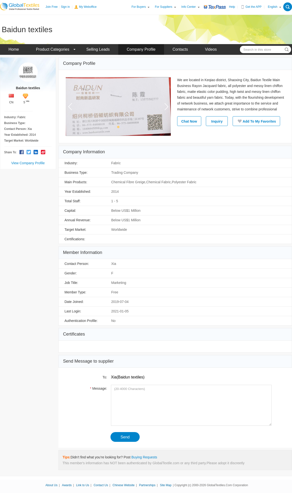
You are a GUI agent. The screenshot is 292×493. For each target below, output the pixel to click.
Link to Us (82, 485)
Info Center (188, 7)
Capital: (70, 211)
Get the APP (254, 7)
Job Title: (71, 283)
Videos (211, 49)
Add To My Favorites (256, 121)
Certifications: (74, 239)
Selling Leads (98, 49)
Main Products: (75, 182)
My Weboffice (88, 7)
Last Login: (72, 311)
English (272, 7)
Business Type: (76, 172)
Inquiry (217, 121)
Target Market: (75, 230)
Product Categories (52, 49)
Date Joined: (74, 302)
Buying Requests (144, 457)
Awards (67, 485)
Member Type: (75, 292)
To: (103, 377)
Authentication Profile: (81, 321)
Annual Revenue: (77, 220)
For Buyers (139, 7)
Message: (98, 388)
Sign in (65, 7)
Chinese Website (123, 485)
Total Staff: (72, 201)
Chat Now (189, 121)
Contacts (180, 49)
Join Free (52, 7)
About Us (51, 485)
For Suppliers (163, 7)
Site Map (165, 485)
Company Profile (141, 49)
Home (14, 49)
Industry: (71, 163)
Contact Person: (76, 264)
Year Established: (77, 191)
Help (232, 7)
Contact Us (101, 485)
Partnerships (147, 485)
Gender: (70, 273)
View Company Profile (28, 163)
